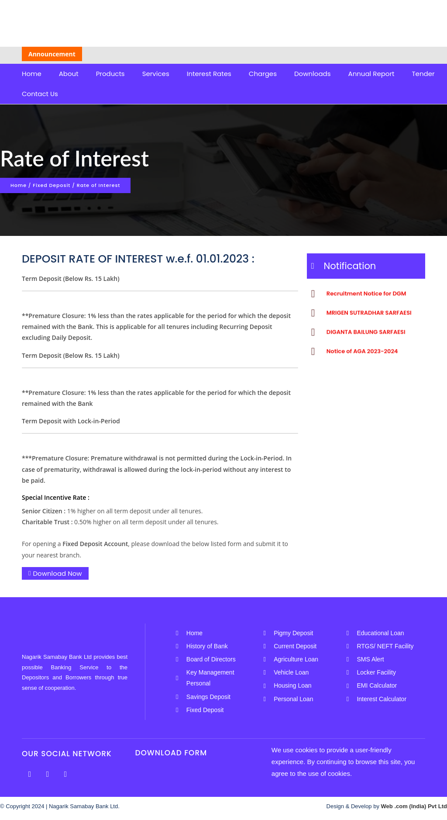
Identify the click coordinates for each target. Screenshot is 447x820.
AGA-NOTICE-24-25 (296, 53)
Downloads (312, 73)
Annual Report (371, 73)
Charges (263, 73)
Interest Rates (209, 73)
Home (31, 73)
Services (155, 73)
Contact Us (40, 93)
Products (110, 73)
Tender (423, 73)
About (69, 73)
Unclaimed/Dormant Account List (211, 53)
